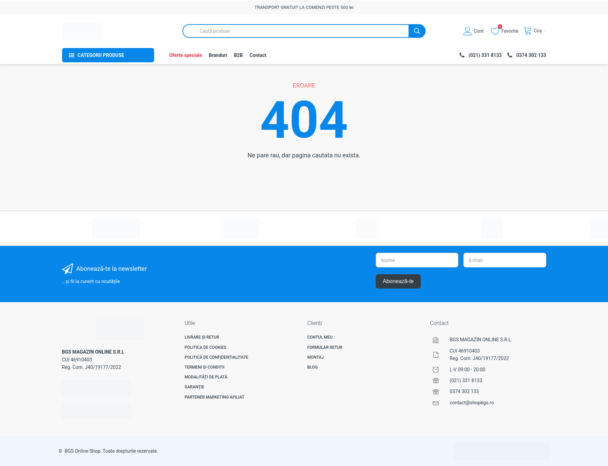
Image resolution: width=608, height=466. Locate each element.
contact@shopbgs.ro (472, 402)
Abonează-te (398, 281)
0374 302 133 (464, 391)
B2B (238, 55)
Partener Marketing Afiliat (214, 397)
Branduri (218, 55)
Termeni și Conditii (204, 367)
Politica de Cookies (205, 347)
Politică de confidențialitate (216, 357)
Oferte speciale (185, 55)
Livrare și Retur (201, 337)
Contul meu (319, 337)
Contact (258, 55)
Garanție (194, 387)
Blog (312, 367)
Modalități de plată (205, 377)
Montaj (315, 357)
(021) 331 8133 (466, 380)
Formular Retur (324, 347)
